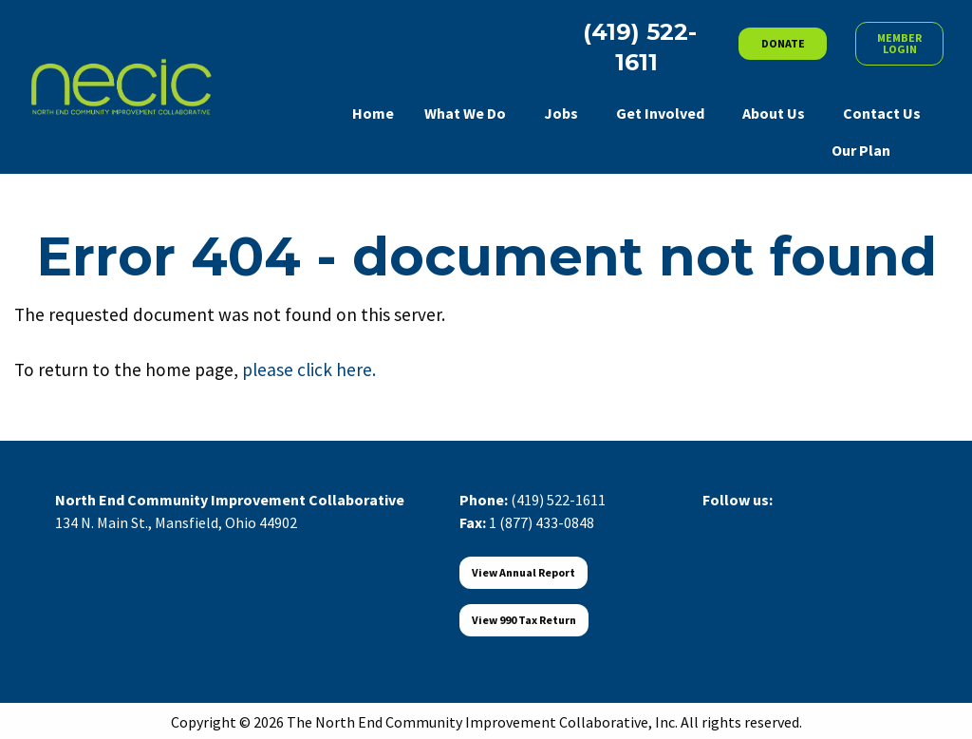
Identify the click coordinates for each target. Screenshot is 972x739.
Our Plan (861, 150)
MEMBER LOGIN (899, 43)
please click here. (309, 369)
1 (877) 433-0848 (541, 522)
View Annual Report (523, 572)
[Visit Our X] (748, 521)
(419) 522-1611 (558, 499)
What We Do (465, 113)
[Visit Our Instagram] (809, 521)
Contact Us (882, 113)
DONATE (783, 43)
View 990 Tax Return (524, 620)
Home (373, 113)
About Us (773, 113)
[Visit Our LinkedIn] (778, 521)
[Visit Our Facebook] (717, 521)
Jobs (561, 113)
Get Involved (660, 113)
